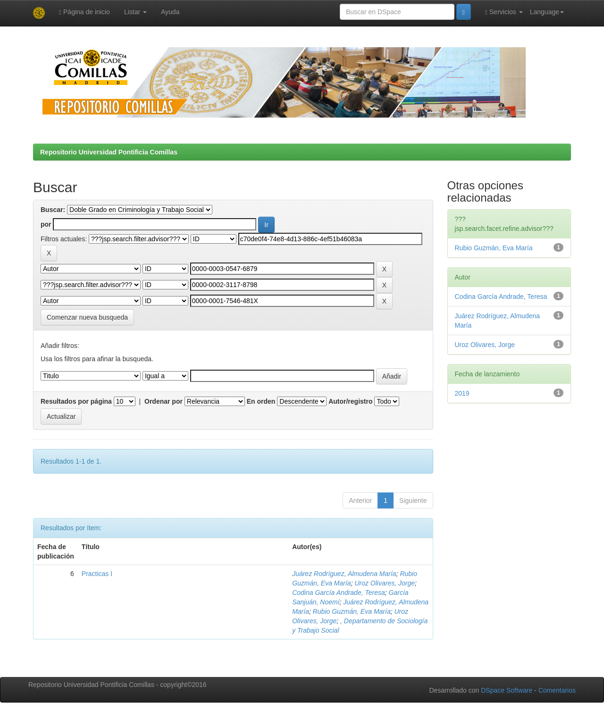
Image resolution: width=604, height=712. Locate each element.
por (46, 224)
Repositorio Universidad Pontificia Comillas (108, 152)
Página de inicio (84, 12)
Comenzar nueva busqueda (87, 317)
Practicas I (97, 573)
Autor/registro (350, 401)
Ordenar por (163, 401)
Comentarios (557, 690)
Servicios (504, 12)
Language (547, 12)
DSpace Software (506, 690)
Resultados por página (76, 401)
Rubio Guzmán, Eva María (352, 611)
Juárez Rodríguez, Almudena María (344, 573)
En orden (261, 401)
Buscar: (53, 209)
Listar (135, 12)
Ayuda (170, 12)
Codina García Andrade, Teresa (338, 592)
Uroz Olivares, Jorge (384, 583)
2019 (462, 393)
